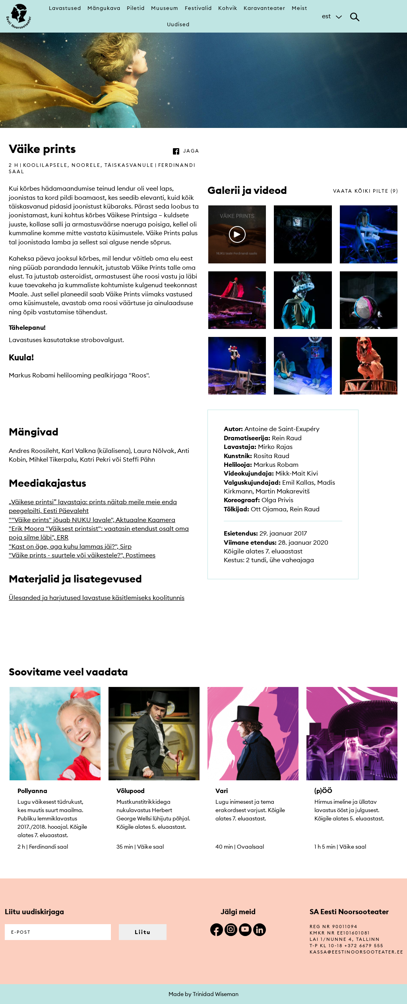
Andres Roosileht (33, 451)
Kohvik (227, 8)
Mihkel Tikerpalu (53, 459)
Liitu (143, 932)
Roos (139, 375)
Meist (299, 8)
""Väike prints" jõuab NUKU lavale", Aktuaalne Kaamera (92, 520)
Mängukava (103, 8)
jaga (191, 151)
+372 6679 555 (364, 945)
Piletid (136, 8)
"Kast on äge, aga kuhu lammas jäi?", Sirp (70, 546)
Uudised (178, 24)
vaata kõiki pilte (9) (365, 191)
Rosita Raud (271, 456)
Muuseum (164, 8)
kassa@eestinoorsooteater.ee (356, 952)
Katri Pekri (95, 459)
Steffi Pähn (139, 459)
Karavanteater (264, 8)
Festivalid (198, 8)
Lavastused (65, 8)
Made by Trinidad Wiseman (203, 994)
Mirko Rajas (275, 447)
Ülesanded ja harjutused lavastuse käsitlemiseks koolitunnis (96, 598)
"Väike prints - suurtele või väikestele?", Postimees (82, 555)
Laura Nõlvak (154, 451)
